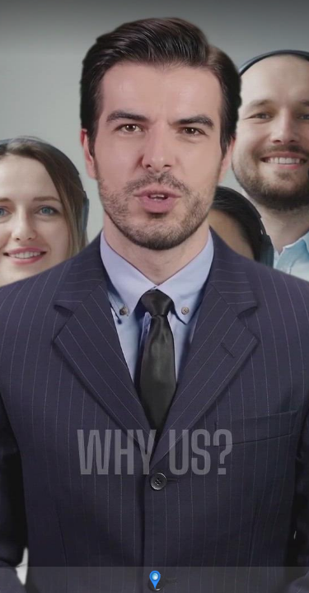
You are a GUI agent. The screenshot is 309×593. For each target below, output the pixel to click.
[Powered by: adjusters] (154, 580)
